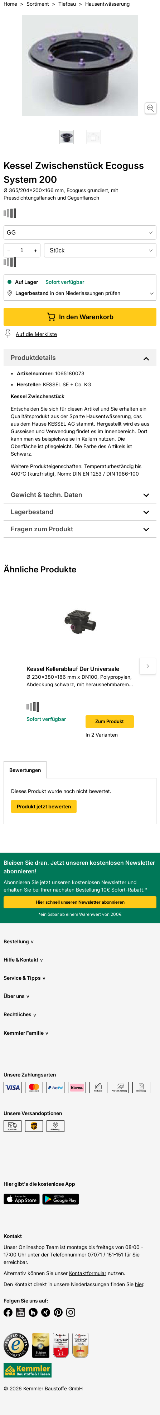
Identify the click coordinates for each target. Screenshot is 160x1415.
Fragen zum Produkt (42, 529)
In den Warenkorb (80, 316)
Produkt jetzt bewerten (44, 806)
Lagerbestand (32, 512)
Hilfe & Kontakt (23, 959)
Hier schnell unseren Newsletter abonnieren (80, 902)
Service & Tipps (24, 978)
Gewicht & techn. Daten (46, 494)
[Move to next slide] (148, 666)
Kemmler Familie (26, 1033)
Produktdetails (33, 357)
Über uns (16, 996)
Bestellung (19, 941)
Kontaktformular (87, 1273)
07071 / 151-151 (105, 1254)
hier (139, 1284)
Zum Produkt (109, 721)
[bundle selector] (100, 250)
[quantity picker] (22, 250)
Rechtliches (20, 1014)
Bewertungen (25, 770)
